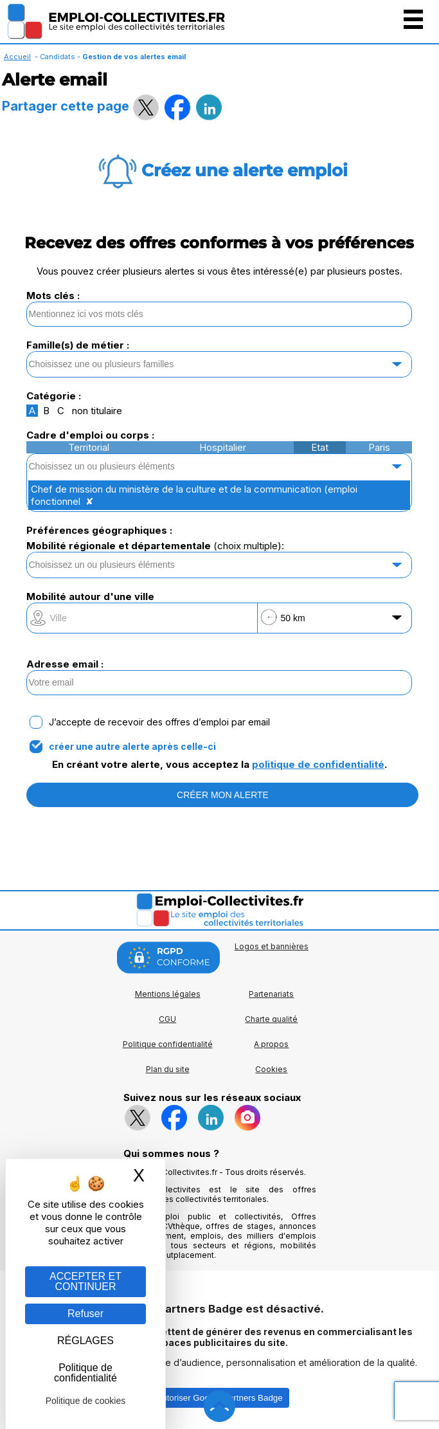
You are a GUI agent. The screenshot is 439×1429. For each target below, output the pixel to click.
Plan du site (168, 1069)
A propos (271, 1044)
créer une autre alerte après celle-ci (132, 747)
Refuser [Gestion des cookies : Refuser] (85, 1313)
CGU (167, 1019)
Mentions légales (168, 994)
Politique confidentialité (168, 1044)
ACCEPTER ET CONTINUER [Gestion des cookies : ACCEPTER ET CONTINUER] (85, 1281)
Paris (379, 447)
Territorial (88, 447)
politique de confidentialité (318, 764)
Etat (319, 447)
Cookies (271, 1069)
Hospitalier (222, 447)
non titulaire (97, 411)
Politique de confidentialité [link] (85, 1372)
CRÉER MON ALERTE (223, 795)
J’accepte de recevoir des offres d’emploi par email (159, 722)
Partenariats (271, 994)
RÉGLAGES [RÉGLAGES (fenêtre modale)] (85, 1340)
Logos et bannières (272, 946)
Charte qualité (271, 1019)
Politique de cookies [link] (86, 1401)
